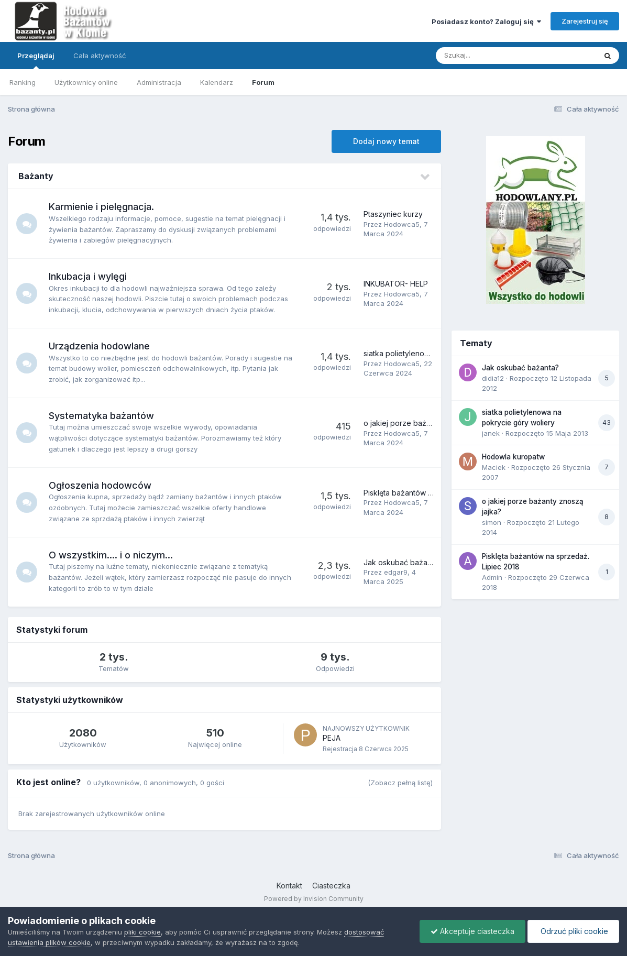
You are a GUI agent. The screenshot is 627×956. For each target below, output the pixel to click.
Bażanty (35, 176)
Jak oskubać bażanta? (403, 562)
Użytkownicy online (86, 82)
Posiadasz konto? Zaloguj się (486, 21)
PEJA (331, 737)
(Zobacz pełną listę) (400, 782)
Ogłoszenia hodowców (100, 485)
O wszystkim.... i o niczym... (111, 555)
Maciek (493, 467)
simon (491, 522)
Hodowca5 (402, 224)
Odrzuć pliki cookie (573, 931)
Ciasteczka (331, 885)
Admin (492, 577)
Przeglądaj (35, 60)
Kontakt (289, 885)
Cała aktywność (99, 55)
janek (491, 433)
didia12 (493, 378)
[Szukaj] (490, 55)
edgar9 (396, 572)
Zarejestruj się (585, 21)
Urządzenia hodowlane (99, 345)
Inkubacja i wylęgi (88, 276)
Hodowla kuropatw (513, 457)
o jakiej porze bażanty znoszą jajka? (427, 423)
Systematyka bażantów (101, 415)
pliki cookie (142, 932)
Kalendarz (216, 82)
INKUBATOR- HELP (396, 283)
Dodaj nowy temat (386, 141)
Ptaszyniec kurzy (393, 214)
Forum (263, 82)
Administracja (159, 82)
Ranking (22, 82)
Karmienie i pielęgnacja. (101, 206)
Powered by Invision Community (314, 899)
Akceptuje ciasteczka (472, 931)
